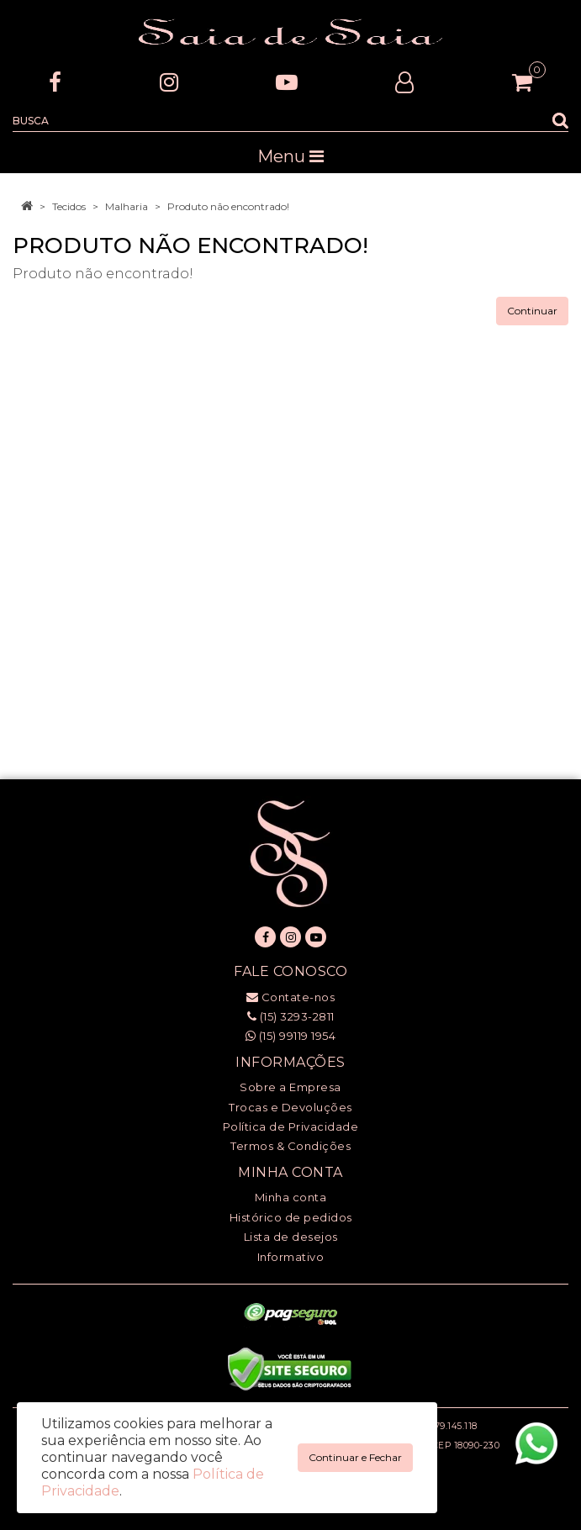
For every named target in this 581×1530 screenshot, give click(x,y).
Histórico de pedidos (291, 1217)
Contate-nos (290, 997)
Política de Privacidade (291, 1126)
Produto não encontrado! (228, 206)
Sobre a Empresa (290, 1087)
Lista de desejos (291, 1236)
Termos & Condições (290, 1146)
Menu (290, 156)
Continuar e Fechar (355, 1457)
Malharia (126, 206)
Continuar (532, 310)
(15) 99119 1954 (291, 1035)
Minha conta (291, 1197)
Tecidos (69, 206)
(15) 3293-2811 (291, 1016)
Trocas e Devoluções (290, 1107)
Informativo (291, 1257)
